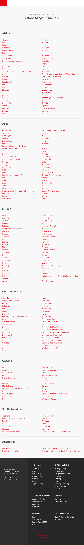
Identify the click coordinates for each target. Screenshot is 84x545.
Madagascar (47, 40)
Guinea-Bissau (8, 103)
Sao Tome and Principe (51, 77)
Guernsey (6, 260)
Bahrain (5, 138)
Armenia (5, 133)
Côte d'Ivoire (7, 74)
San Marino (46, 252)
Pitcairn (45, 378)
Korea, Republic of (9, 193)
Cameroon (6, 58)
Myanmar (46, 146)
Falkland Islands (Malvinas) (13, 432)
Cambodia (6, 151)
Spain (44, 263)
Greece (5, 258)
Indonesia (6, 172)
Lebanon (45, 133)
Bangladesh (7, 141)
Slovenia (45, 260)
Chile (4, 424)
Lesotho (5, 108)
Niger (44, 63)
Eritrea (4, 85)
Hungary (5, 265)
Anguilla (5, 298)
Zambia (45, 111)
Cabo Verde (7, 56)
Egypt (4, 79)
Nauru (4, 391)
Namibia (45, 61)
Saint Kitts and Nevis (50, 322)
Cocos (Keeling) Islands (11, 159)
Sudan (44, 95)
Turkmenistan (47, 188)
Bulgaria (5, 231)
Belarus (5, 223)
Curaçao (5, 330)
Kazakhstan (7, 188)
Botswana (6, 48)
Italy (4, 276)
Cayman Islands (8, 322)
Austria (5, 221)
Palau (44, 373)
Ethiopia (5, 90)
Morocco (45, 56)
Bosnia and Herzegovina (12, 229)
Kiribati (5, 383)
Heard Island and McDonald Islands (56, 448)
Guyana (45, 418)
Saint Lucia (46, 324)
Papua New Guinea (50, 375)
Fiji (3, 375)
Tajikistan (46, 178)
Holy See (6, 263)
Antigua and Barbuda (10, 301)
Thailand (45, 180)
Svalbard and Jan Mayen (52, 265)
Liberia (5, 111)
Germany (6, 252)
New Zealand (7, 396)
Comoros (6, 66)
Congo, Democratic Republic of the (16, 71)
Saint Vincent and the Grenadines (55, 332)
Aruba (4, 303)
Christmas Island (9, 157)
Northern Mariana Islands (52, 370)
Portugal (45, 244)
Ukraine (45, 273)
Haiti (4, 351)
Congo (5, 69)
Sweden (45, 268)
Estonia (5, 242)
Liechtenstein (47, 215)
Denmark (6, 239)
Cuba (4, 327)
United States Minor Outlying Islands (56, 394)
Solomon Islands (48, 383)
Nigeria (45, 66)
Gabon (5, 92)
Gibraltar (5, 255)
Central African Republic (12, 61)
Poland (45, 242)
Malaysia (45, 138)
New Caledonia (8, 394)
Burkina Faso (7, 50)
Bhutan (5, 143)
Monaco (45, 229)
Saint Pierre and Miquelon (52, 330)
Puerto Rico (46, 316)
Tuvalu (44, 391)
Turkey (44, 186)
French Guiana (48, 416)
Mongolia (46, 143)
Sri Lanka (46, 170)
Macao (45, 136)
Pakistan (45, 154)
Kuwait (5, 196)
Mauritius (45, 50)
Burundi (5, 53)
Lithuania (45, 218)
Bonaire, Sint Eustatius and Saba (15, 316)
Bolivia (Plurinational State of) (14, 418)
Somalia (45, 87)
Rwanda (45, 69)
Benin (4, 45)
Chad (4, 63)
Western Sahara (48, 108)
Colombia (6, 426)
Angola (5, 42)
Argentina (6, 416)
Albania (5, 215)
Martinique (46, 303)
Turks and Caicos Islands (52, 340)
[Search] (81, 3)
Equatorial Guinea (9, 82)
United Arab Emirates (50, 191)
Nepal (44, 149)
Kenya (4, 106)
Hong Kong (6, 167)
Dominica (6, 332)
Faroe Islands (7, 244)
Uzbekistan (46, 193)
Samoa (45, 381)
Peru (44, 424)
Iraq (3, 178)
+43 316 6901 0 (11, 477)
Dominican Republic (10, 335)
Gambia (5, 95)
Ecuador (5, 429)
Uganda (45, 106)
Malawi (45, 42)
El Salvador (6, 337)
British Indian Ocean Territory (14, 146)
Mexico (45, 306)
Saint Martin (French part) (52, 327)
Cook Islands (7, 373)
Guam (4, 381)
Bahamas (6, 306)
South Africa (47, 90)
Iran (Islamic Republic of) (12, 175)
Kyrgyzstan (6, 199)
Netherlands (47, 234)
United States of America (52, 343)
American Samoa (9, 367)
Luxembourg (47, 221)
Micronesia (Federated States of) (15, 388)
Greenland (6, 340)
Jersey (5, 279)
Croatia (5, 234)
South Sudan (47, 92)
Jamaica (45, 301)
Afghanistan (7, 130)
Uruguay (45, 429)
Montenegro (47, 231)
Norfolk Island (47, 367)
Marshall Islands (8, 386)
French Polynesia (9, 378)
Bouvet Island (7, 448)
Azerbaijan (6, 136)
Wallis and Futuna (49, 399)
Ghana (4, 98)
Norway (45, 239)
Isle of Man (6, 273)
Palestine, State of (49, 157)
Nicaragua (46, 311)
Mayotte (45, 53)
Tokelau (45, 386)
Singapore (46, 167)
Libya (4, 113)
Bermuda (6, 314)
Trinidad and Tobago (50, 337)
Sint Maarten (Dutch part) (52, 335)
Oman (44, 151)
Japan (4, 183)
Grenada (5, 343)
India (4, 170)
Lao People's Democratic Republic (56, 130)
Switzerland (47, 271)
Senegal (45, 79)
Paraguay (46, 421)
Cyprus (5, 162)
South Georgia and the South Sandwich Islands (61, 451)
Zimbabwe (46, 113)
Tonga (44, 388)
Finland (5, 247)
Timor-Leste (47, 183)
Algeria (5, 40)
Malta (44, 223)
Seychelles (46, 82)
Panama (45, 314)
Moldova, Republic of (50, 226)
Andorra (5, 218)
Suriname (46, 426)
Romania (45, 247)
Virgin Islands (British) (51, 345)
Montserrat (46, 309)
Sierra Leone (47, 85)
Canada (5, 319)
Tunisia (45, 103)
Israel (4, 180)
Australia (5, 370)
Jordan (5, 186)
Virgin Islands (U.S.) (50, 348)
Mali (43, 45)
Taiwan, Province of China (52, 175)
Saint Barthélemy (49, 319)
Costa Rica (6, 324)
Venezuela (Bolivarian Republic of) (56, 432)
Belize (4, 311)
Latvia (4, 281)
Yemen (45, 199)
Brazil (4, 421)
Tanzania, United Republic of (53, 98)
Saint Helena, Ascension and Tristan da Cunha (61, 74)
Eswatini (5, 87)
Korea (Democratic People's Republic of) (18, 191)
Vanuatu (45, 396)
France (5, 250)
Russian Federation (49, 250)
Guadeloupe (7, 345)
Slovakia (45, 258)
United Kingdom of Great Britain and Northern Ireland (60, 277)
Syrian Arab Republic (50, 172)
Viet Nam (45, 196)
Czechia (5, 236)
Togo (44, 100)
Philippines (46, 159)
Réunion (45, 71)
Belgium (5, 226)
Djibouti (5, 77)
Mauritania (46, 48)
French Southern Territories (13, 451)
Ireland (5, 271)
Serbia (44, 255)
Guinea (5, 100)
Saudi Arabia (47, 164)
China (4, 154)
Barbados (6, 309)
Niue (4, 399)
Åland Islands (47, 281)
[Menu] (3, 3)
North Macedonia (49, 236)
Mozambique (47, 58)
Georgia (5, 164)
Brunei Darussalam (10, 149)
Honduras (46, 298)
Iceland (5, 268)
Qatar (44, 162)
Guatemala (6, 348)
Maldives (45, 141)
